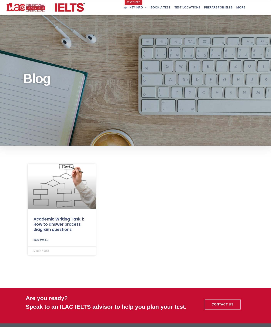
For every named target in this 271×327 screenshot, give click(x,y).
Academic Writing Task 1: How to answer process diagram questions (59, 224)
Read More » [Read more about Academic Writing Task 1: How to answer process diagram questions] (41, 240)
